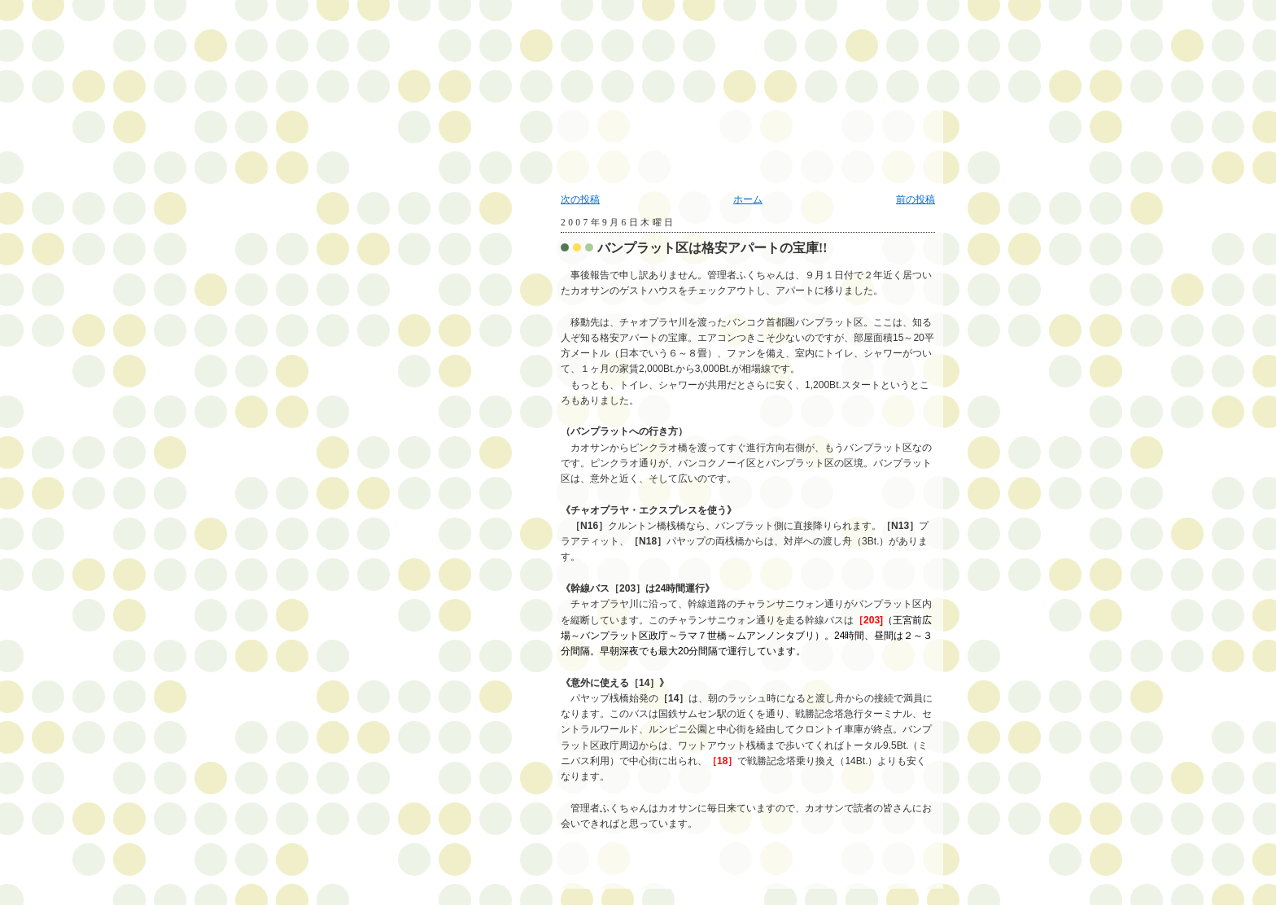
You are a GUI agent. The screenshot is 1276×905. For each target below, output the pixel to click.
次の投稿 (580, 199)
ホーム (748, 199)
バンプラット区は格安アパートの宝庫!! (712, 248)
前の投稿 (915, 199)
